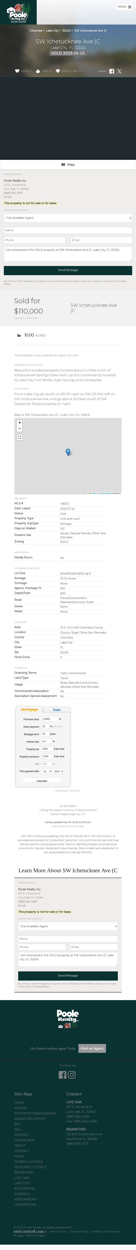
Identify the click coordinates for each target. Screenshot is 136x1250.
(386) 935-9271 (77, 1144)
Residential (25, 1188)
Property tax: (32, 749)
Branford (23, 1172)
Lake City (52, 30)
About (20, 1145)
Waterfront (25, 1199)
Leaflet (92, 493)
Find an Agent (92, 1048)
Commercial (25, 1205)
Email (7, 197)
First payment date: (30, 771)
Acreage (22, 1194)
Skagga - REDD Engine (29, 1235)
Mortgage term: (31, 734)
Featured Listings (30, 1167)
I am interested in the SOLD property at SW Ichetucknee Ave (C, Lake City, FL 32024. (68, 254)
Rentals (21, 1135)
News (19, 1156)
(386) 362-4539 (13, 193)
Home (19, 1103)
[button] (68, 452)
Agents (20, 1108)
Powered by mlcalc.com (68, 790)
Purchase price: (31, 719)
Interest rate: (33, 741)
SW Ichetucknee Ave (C (90, 30)
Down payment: (31, 727)
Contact (21, 1151)
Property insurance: (29, 756)
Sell (18, 1129)
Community (24, 1140)
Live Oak (21, 1178)
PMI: (37, 764)
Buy (17, 1124)
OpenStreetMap (105, 493)
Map (68, 165)
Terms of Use (58, 1231)
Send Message (68, 270)
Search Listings (28, 1162)
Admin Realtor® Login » (30, 1231)
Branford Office (30, 1119)
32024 (66, 30)
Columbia (36, 30)
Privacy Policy (41, 986)
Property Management (35, 1113)
